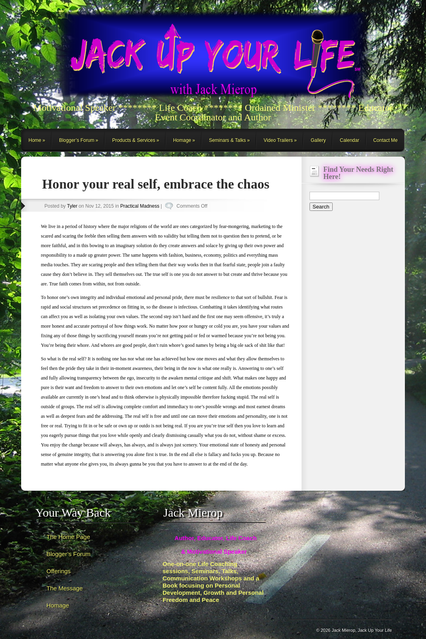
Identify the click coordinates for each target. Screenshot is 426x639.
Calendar (349, 140)
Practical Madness (139, 206)
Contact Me (385, 140)
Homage (182, 140)
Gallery (318, 140)
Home (35, 140)
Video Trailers (278, 140)
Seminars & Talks (227, 140)
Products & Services (133, 140)
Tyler (72, 206)
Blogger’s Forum (76, 140)
